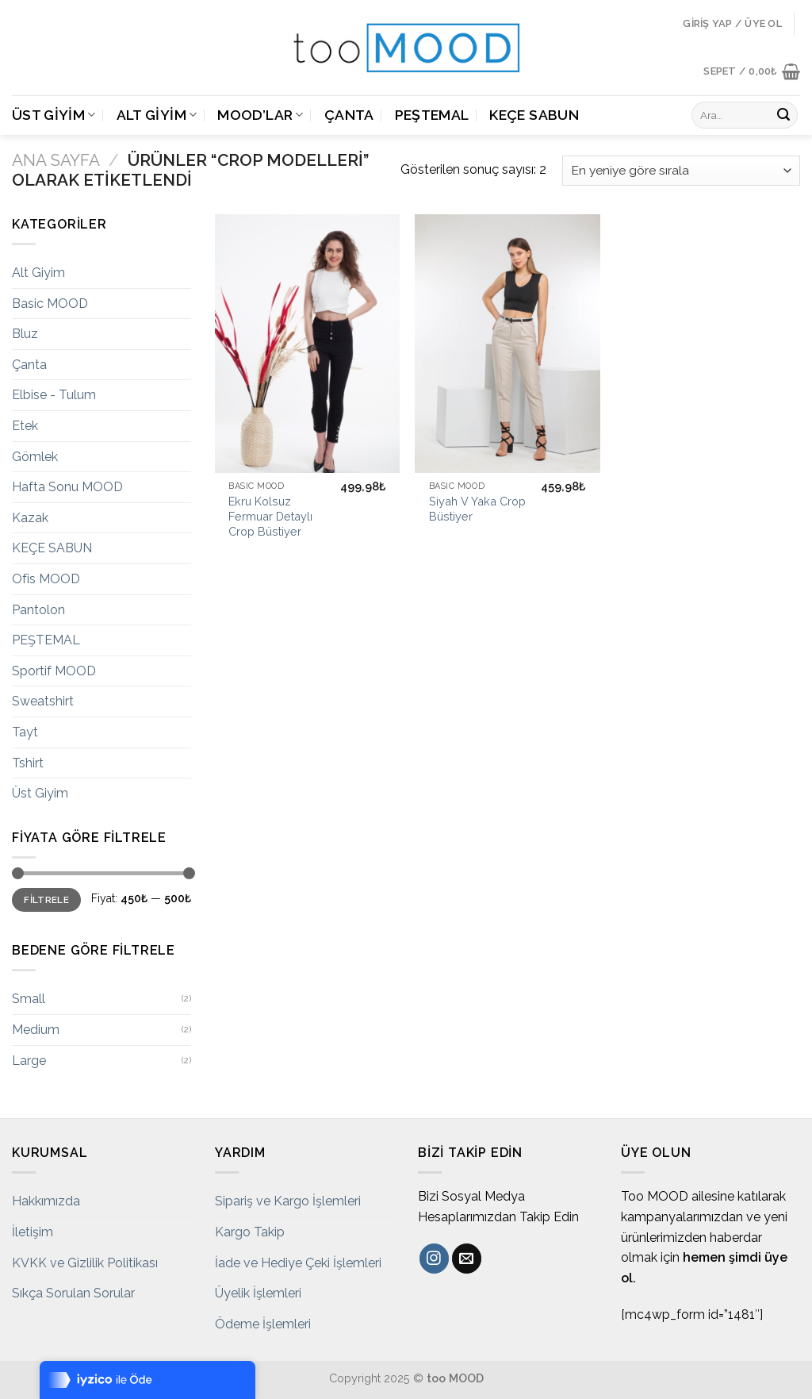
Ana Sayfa (56, 160)
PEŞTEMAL (432, 114)
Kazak (30, 517)
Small (28, 998)
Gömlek (35, 456)
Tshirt (28, 763)
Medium (35, 1029)
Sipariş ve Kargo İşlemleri (288, 1201)
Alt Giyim (157, 114)
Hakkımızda (46, 1201)
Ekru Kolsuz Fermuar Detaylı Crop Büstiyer (270, 515)
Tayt (25, 732)
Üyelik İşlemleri (258, 1293)
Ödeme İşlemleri (263, 1324)
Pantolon (38, 609)
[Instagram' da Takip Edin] (434, 1258)
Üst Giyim (54, 114)
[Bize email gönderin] (466, 1258)
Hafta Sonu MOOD (67, 486)
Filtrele (46, 899)
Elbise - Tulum (54, 394)
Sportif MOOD (54, 670)
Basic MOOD (50, 303)
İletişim (32, 1231)
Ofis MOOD (46, 578)
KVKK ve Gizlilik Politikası (85, 1262)
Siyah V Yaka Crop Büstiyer (477, 508)
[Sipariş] (681, 171)
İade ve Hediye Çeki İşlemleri (298, 1262)
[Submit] (783, 115)
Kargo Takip (250, 1231)
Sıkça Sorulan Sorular (73, 1293)
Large (29, 1060)
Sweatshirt (43, 701)
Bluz (25, 333)
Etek (25, 425)
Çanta (349, 114)
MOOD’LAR (260, 114)
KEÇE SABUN (534, 114)
